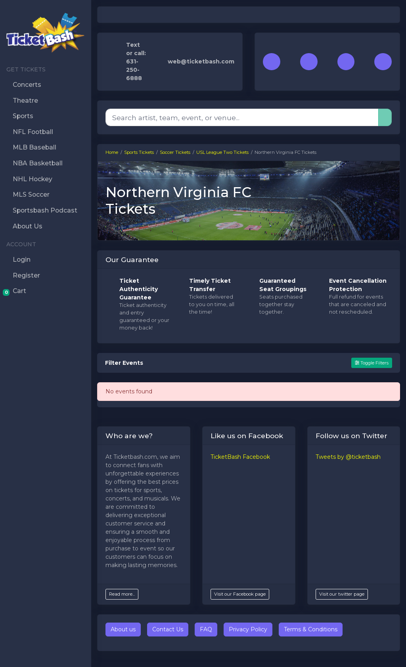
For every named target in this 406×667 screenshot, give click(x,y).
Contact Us (167, 629)
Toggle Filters (372, 363)
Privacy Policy (248, 629)
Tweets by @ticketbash (348, 456)
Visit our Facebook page (240, 594)
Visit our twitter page (341, 594)
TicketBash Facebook (240, 456)
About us (123, 629)
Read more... (122, 594)
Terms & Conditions (310, 629)
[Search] (242, 117)
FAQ (206, 629)
